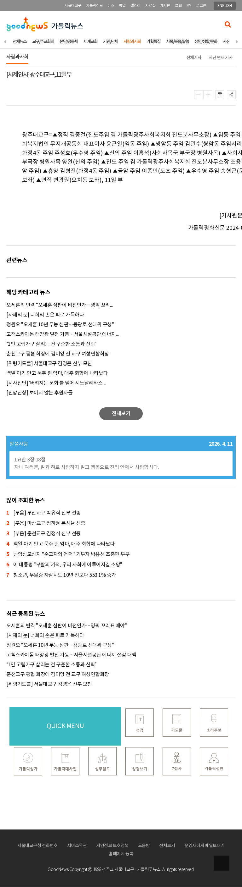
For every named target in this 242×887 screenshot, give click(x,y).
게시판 (165, 6)
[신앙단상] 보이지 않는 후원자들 (39, 393)
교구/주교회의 (43, 42)
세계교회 (90, 42)
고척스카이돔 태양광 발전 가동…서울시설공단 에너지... (62, 335)
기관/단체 (110, 42)
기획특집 (153, 42)
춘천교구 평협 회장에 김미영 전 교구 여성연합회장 (57, 354)
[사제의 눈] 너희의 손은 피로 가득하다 (45, 315)
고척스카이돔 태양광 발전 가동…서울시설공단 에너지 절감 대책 (71, 655)
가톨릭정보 (94, 6)
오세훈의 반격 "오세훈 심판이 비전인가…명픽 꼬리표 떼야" (66, 626)
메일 (122, 6)
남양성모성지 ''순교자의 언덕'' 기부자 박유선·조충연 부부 (68, 555)
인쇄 (219, 95)
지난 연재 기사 (221, 58)
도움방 (144, 846)
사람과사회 (132, 42)
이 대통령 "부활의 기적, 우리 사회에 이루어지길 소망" (64, 565)
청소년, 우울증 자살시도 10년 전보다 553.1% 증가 (61, 575)
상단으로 (221, 863)
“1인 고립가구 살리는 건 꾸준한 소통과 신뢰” (51, 344)
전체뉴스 (19, 42)
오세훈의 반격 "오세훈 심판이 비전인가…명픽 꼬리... (59, 305)
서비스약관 (77, 846)
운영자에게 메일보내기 (204, 846)
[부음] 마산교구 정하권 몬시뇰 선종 (45, 524)
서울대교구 (73, 6)
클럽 (178, 6)
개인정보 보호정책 (112, 846)
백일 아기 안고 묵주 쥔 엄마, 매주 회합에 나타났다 (57, 374)
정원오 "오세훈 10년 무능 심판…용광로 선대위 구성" (60, 325)
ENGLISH (225, 6)
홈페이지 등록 (121, 854)
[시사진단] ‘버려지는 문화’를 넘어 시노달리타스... (56, 383)
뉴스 (110, 6)
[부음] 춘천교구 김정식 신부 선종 (43, 534)
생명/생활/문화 (205, 42)
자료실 (150, 6)
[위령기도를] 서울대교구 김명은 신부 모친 (49, 364)
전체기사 (193, 58)
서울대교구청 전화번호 (37, 846)
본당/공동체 (69, 42)
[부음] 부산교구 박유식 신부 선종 (43, 513)
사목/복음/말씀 (177, 42)
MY (189, 6)
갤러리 (135, 6)
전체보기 (167, 846)
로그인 (201, 6)
